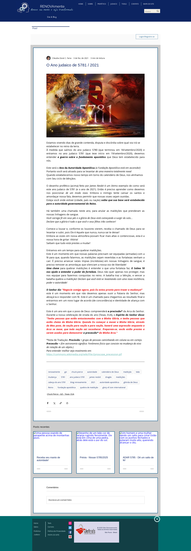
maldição (127, 372)
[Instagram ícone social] (70, 523)
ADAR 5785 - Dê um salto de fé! (138, 459)
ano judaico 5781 (77, 377)
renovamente (54, 372)
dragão (108, 377)
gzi (65, 372)
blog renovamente (78, 382)
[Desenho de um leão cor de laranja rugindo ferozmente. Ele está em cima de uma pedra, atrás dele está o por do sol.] (95, 442)
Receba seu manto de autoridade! (48, 459)
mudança (52, 377)
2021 (93, 382)
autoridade (92, 372)
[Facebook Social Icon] (70, 532)
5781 (63, 377)
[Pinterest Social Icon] (70, 536)
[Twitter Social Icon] (70, 527)
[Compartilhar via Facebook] (47, 403)
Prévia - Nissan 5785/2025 (94, 457)
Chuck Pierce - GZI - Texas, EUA (60, 394)
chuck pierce (77, 372)
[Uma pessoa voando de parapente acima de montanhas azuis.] (52, 442)
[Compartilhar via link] (60, 403)
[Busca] (148, 11)
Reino (50, 387)
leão (138, 372)
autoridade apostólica (109, 382)
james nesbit (95, 377)
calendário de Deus (110, 372)
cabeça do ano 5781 (57, 382)
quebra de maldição (89, 387)
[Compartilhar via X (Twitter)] (54, 403)
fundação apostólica (67, 387)
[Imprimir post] (67, 403)
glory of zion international (114, 387)
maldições (120, 377)
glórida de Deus (131, 382)
